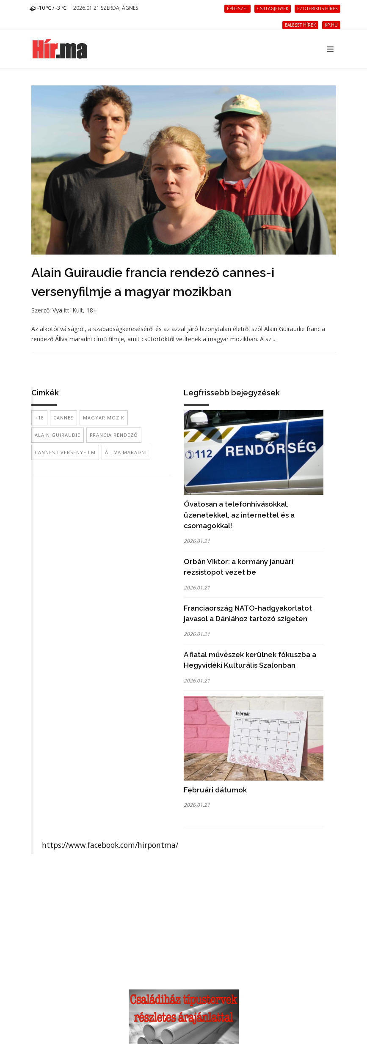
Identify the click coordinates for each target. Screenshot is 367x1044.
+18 (39, 417)
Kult (77, 310)
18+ (91, 310)
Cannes (63, 417)
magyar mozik (103, 417)
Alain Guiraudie (57, 435)
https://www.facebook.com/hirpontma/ (110, 845)
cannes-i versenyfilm (65, 452)
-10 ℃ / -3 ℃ (48, 7)
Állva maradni (126, 452)
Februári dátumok (215, 790)
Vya (57, 310)
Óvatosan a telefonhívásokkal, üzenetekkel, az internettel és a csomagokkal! (239, 515)
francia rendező (114, 435)
